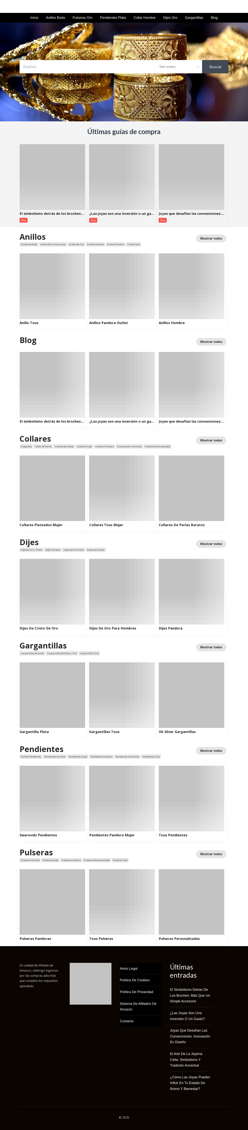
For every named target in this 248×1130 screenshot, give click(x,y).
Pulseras (36, 852)
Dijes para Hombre (73, 549)
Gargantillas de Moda (32, 653)
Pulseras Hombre (30, 860)
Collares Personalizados (157, 446)
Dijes (29, 542)
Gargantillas (194, 18)
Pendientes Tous (151, 756)
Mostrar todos (211, 238)
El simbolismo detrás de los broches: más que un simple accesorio (52, 214)
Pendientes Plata (113, 18)
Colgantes (26, 446)
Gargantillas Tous (89, 653)
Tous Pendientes (173, 835)
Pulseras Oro (82, 18)
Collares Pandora (104, 446)
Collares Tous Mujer (106, 525)
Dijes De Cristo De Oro (39, 628)
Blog (214, 18)
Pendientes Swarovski (127, 756)
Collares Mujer (84, 446)
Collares (35, 438)
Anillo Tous (29, 323)
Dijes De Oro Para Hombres (112, 628)
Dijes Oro (170, 18)
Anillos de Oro (76, 244)
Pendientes (42, 749)
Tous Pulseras (101, 939)
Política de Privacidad (136, 992)
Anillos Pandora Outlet (108, 323)
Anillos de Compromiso (53, 244)
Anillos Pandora (115, 244)
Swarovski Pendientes (38, 835)
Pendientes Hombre (55, 756)
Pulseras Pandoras (35, 939)
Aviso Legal (128, 968)
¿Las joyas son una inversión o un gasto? (122, 214)
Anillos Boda (55, 18)
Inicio (34, 18)
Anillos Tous (133, 244)
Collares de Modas (64, 446)
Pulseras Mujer (50, 860)
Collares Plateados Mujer (41, 525)
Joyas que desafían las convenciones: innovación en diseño (191, 214)
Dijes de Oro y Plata (31, 549)
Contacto (126, 1021)
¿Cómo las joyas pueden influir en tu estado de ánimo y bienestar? (190, 1083)
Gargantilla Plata (34, 732)
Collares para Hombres (129, 446)
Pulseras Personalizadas (97, 860)
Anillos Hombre (95, 244)
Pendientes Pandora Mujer (112, 835)
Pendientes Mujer (78, 756)
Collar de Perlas (43, 446)
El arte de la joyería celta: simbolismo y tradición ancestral (186, 1059)
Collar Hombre (144, 18)
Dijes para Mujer (96, 549)
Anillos (33, 236)
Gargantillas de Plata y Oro (62, 653)
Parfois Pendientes (31, 756)
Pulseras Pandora (71, 860)
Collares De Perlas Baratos (182, 525)
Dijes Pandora (52, 549)
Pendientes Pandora (101, 756)
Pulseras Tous (120, 860)
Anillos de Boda (29, 244)
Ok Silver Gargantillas (177, 732)
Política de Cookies (135, 980)
